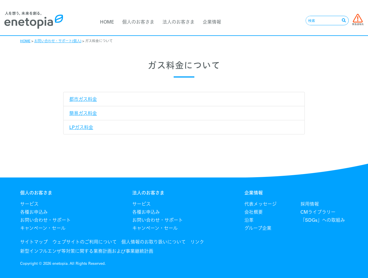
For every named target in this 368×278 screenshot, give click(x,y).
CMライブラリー (318, 212)
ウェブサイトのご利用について (84, 242)
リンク (197, 242)
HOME (107, 22)
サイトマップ (34, 242)
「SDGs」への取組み (322, 220)
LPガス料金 (81, 127)
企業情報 (212, 22)
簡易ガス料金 (83, 113)
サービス (29, 204)
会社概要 (253, 212)
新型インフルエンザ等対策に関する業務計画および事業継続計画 (86, 251)
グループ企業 (257, 228)
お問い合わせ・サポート (45, 220)
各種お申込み (34, 212)
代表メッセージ (260, 204)
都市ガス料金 (83, 99)
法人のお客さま (178, 22)
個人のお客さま (138, 22)
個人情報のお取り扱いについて (153, 242)
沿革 (249, 220)
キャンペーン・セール (43, 228)
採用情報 (309, 204)
